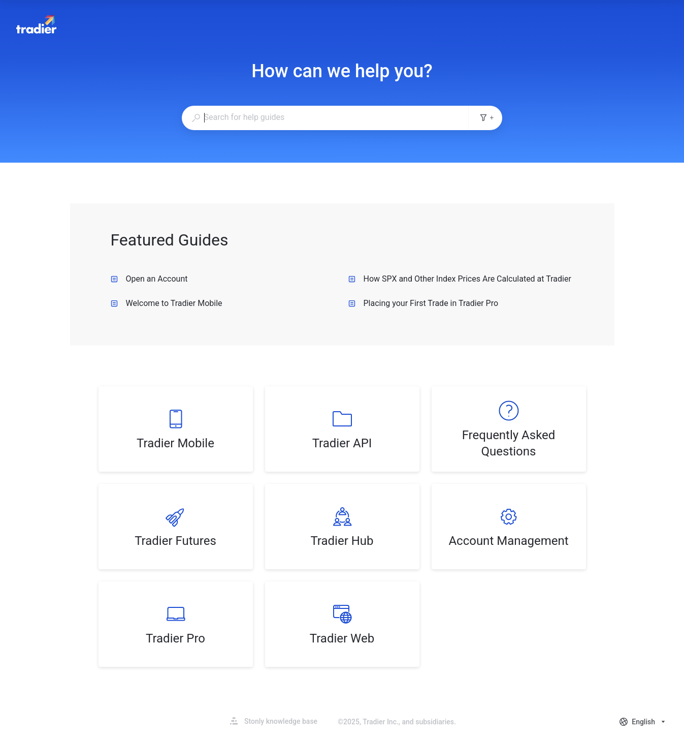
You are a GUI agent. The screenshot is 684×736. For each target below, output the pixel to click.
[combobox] (325, 117)
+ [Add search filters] (486, 117)
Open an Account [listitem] (149, 279)
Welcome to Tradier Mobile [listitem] (166, 303)
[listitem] (176, 429)
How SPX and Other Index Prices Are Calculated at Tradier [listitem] (459, 279)
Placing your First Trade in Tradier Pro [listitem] (423, 303)
